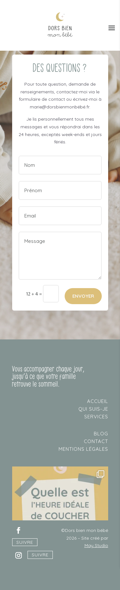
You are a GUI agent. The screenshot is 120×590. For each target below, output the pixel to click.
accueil (97, 401)
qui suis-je (93, 409)
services (96, 417)
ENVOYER (83, 296)
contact (96, 441)
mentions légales (83, 449)
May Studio (96, 545)
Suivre (24, 542)
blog (101, 434)
